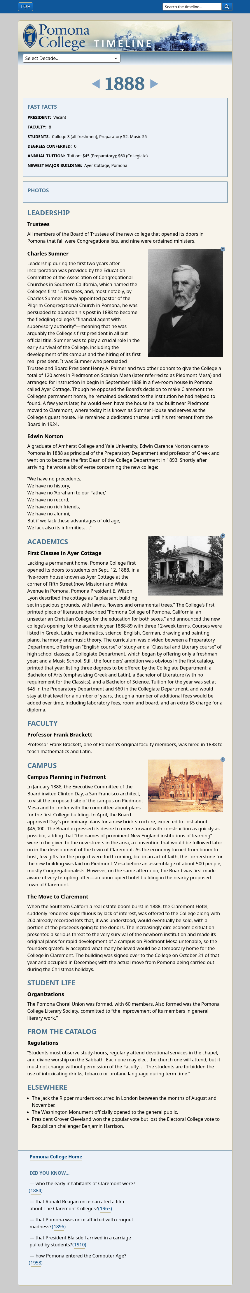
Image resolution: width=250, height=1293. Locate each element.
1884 (36, 1190)
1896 (59, 1226)
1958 (36, 1262)
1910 (79, 1244)
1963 (105, 1208)
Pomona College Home (56, 1156)
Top (27, 6)
